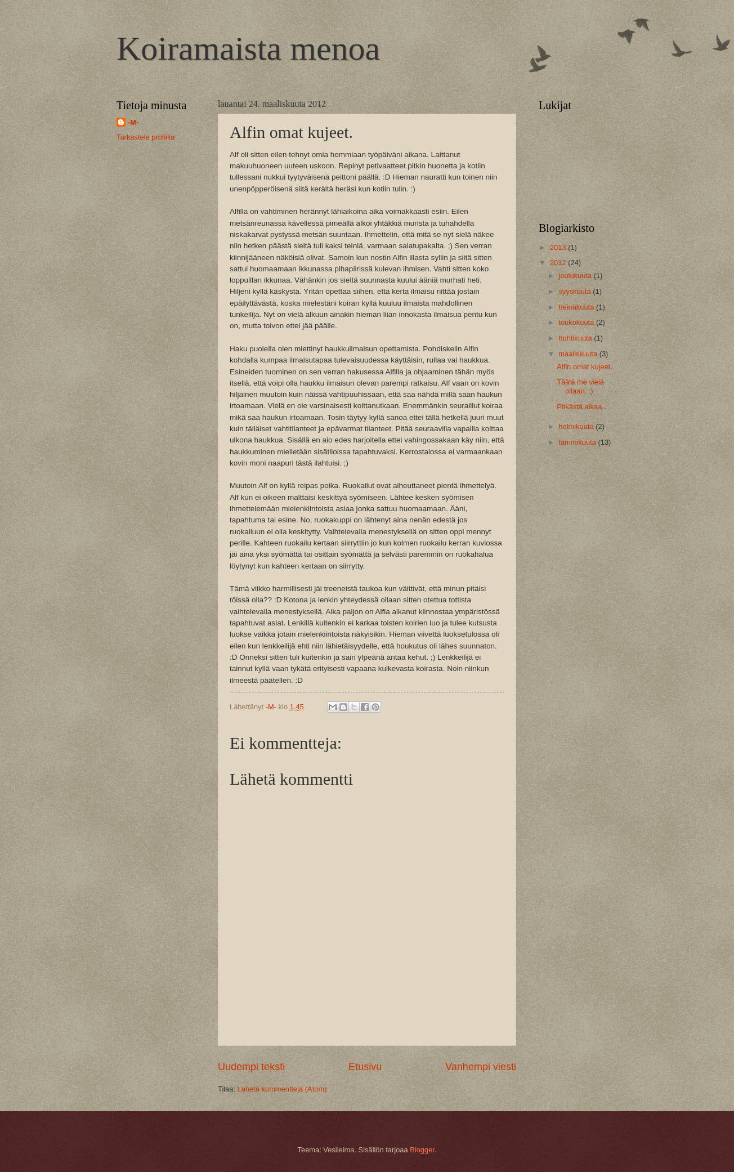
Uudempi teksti (251, 1066)
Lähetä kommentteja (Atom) (282, 1089)
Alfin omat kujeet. (584, 367)
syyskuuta (575, 291)
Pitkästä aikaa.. (581, 406)
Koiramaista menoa (248, 48)
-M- (133, 122)
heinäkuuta (577, 307)
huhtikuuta (576, 338)
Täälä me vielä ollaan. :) (580, 386)
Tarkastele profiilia (145, 137)
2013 (559, 247)
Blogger (422, 1150)
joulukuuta (575, 275)
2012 (559, 262)
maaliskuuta (578, 354)
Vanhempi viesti (480, 1066)
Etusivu (365, 1066)
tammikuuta (578, 442)
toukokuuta (577, 322)
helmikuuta (577, 426)
